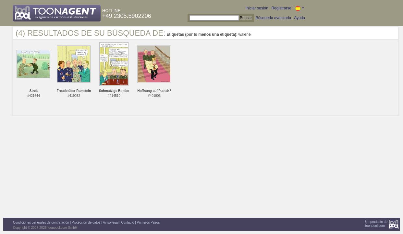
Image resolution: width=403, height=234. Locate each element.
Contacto (127, 222)
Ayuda (299, 18)
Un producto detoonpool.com (376, 224)
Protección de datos (86, 222)
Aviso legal (110, 222)
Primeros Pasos (148, 222)
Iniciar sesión (257, 8)
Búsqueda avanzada (273, 18)
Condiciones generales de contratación (41, 222)
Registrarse (281, 8)
